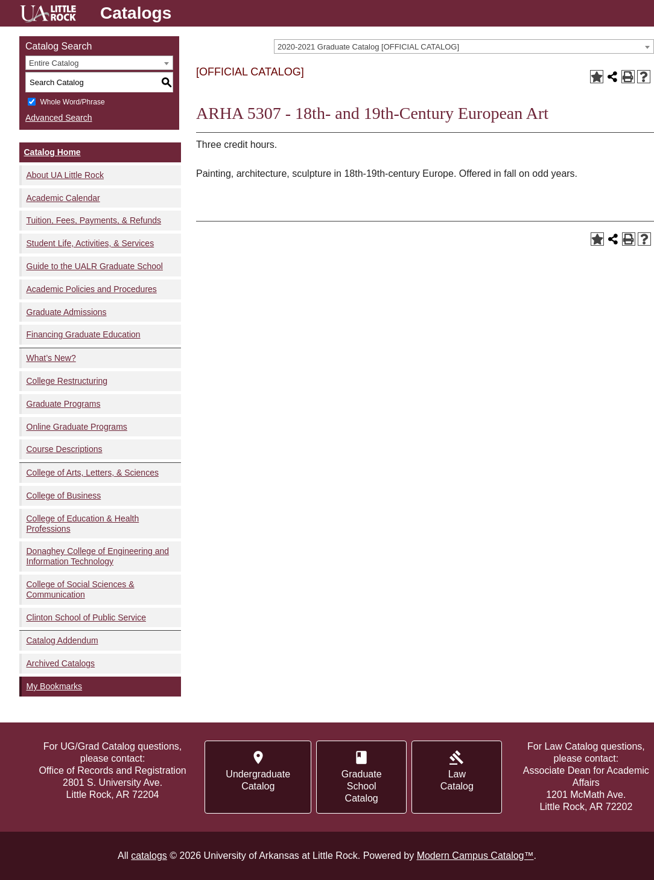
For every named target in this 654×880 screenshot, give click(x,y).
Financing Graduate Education (84, 334)
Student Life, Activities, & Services (90, 243)
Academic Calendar (63, 198)
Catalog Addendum (62, 640)
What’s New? (51, 358)
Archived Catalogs (61, 663)
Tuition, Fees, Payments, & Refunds (94, 220)
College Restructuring (67, 381)
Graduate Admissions (67, 312)
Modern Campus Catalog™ (475, 855)
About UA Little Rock (65, 175)
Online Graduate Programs (77, 427)
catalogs (149, 855)
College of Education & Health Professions (83, 524)
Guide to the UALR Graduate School (95, 266)
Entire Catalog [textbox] (53, 63)
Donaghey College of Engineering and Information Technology (98, 556)
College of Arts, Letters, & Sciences (93, 472)
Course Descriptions (65, 449)
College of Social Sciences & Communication (81, 589)
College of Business (64, 495)
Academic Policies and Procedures (92, 289)
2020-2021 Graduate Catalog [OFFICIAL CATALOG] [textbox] (368, 46)
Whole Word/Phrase (72, 102)
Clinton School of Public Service (86, 617)
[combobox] (464, 46)
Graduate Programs (64, 404)
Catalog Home (52, 152)
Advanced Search (58, 118)
